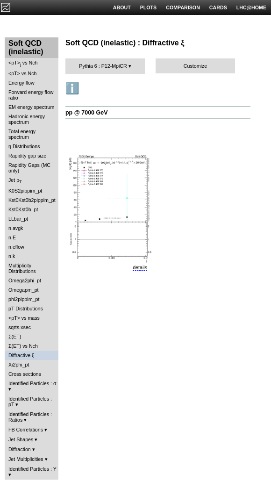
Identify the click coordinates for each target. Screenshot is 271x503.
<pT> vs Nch (22, 63)
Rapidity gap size (27, 155)
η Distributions (24, 146)
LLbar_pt (18, 219)
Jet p (15, 180)
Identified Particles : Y (32, 469)
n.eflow (16, 247)
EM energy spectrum (31, 107)
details (140, 267)
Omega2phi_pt (24, 280)
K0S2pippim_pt (25, 191)
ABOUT (122, 7)
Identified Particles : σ (32, 383)
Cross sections (24, 374)
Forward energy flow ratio (31, 95)
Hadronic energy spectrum (26, 119)
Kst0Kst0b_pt (23, 209)
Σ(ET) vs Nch (23, 346)
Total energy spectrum (22, 134)
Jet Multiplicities (25, 459)
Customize (195, 66)
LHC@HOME (251, 7)
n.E (12, 237)
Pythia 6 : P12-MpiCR (103, 66)
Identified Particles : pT (30, 401)
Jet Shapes (20, 439)
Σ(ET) (14, 336)
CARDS (218, 7)
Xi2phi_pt (18, 364)
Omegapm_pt (23, 290)
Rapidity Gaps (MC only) (29, 167)
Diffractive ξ (21, 355)
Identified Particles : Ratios (30, 417)
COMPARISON (183, 7)
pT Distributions (25, 308)
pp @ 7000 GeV (86, 112)
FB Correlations (25, 429)
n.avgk (15, 228)
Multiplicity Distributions (22, 268)
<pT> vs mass (24, 318)
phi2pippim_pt (23, 299)
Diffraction (19, 449)
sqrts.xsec (19, 327)
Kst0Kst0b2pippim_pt (32, 200)
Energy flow (21, 83)
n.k (11, 256)
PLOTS (148, 7)
